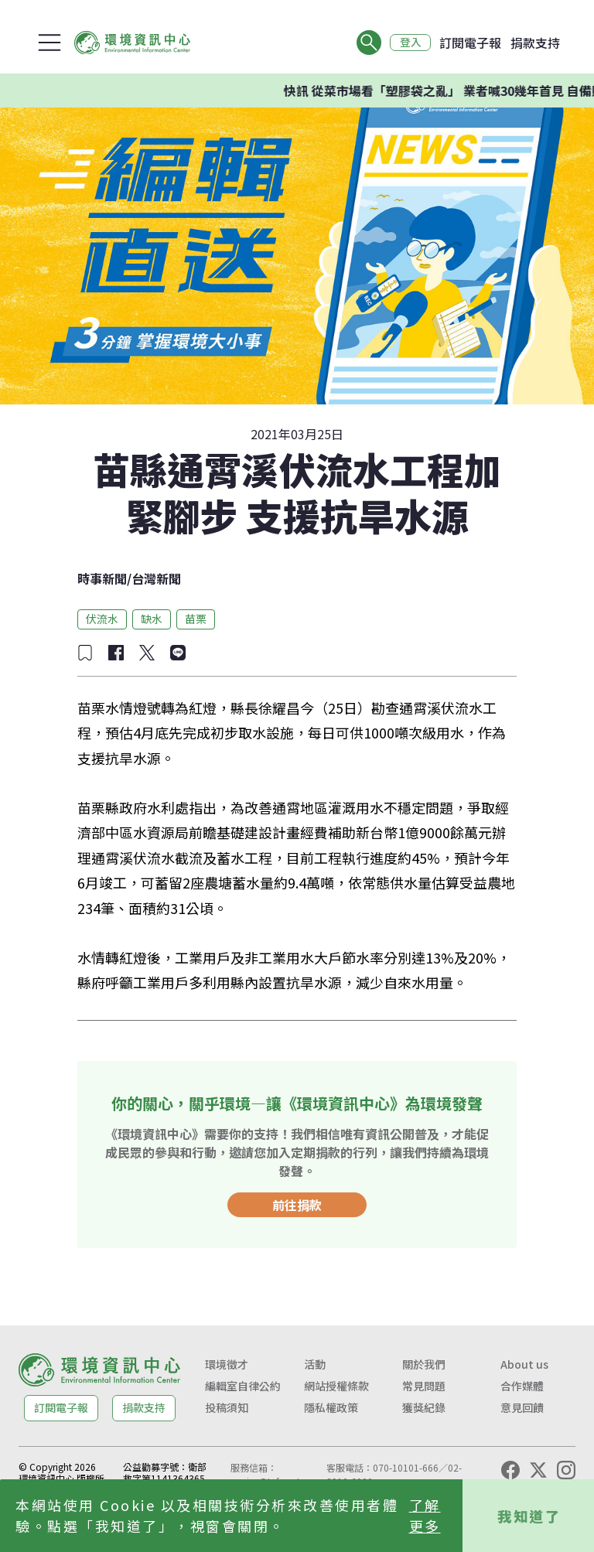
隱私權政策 (331, 1407)
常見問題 (424, 1385)
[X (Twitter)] (538, 1470)
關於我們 (424, 1364)
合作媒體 (522, 1385)
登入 (410, 42)
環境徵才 (226, 1364)
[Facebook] (510, 1470)
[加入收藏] (85, 652)
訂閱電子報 (470, 42)
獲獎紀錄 (424, 1407)
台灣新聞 (156, 578)
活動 (315, 1364)
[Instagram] (566, 1470)
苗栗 (196, 618)
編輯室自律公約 (243, 1385)
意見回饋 (522, 1407)
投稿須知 (226, 1407)
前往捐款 (297, 1205)
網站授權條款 (336, 1385)
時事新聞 (102, 578)
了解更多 (425, 1515)
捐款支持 (535, 42)
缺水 (151, 618)
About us (524, 1364)
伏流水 (102, 618)
